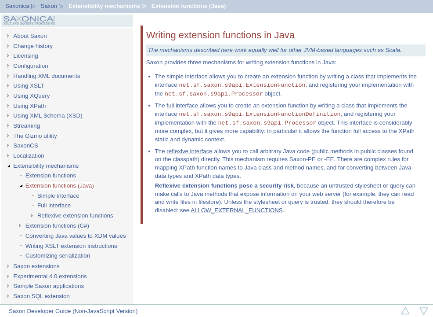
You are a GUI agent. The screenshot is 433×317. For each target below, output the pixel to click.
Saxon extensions (36, 266)
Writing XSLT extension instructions (71, 246)
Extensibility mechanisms (46, 165)
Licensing (25, 55)
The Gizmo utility (35, 136)
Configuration (30, 66)
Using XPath (29, 106)
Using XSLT (28, 85)
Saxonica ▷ (20, 6)
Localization (28, 155)
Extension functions (50, 175)
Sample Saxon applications (48, 286)
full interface (182, 105)
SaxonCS (25, 145)
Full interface (54, 205)
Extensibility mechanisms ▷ (107, 6)
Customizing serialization (57, 255)
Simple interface (58, 195)
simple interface (186, 76)
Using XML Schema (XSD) (47, 115)
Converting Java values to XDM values (75, 235)
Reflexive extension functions (75, 215)
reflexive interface (189, 151)
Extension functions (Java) (189, 6)
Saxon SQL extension (41, 296)
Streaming (26, 125)
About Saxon (30, 36)
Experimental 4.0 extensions (50, 276)
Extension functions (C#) (57, 225)
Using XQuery (31, 95)
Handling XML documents (46, 76)
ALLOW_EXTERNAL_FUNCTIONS (237, 210)
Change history (33, 46)
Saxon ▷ (52, 6)
